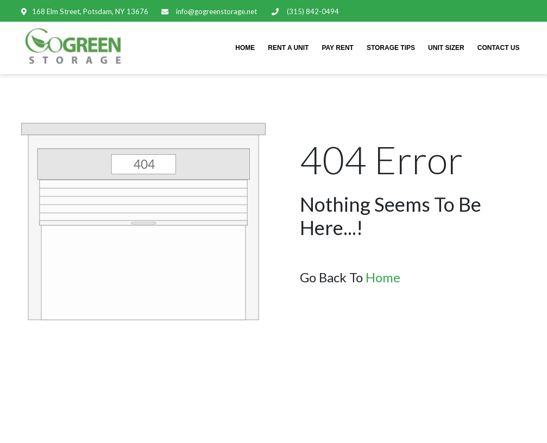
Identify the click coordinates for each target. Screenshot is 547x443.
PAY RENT (337, 48)
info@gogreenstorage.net (216, 11)
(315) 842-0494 (311, 11)
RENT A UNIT (288, 48)
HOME (245, 48)
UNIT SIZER (446, 48)
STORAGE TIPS (391, 48)
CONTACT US (498, 48)
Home (383, 277)
